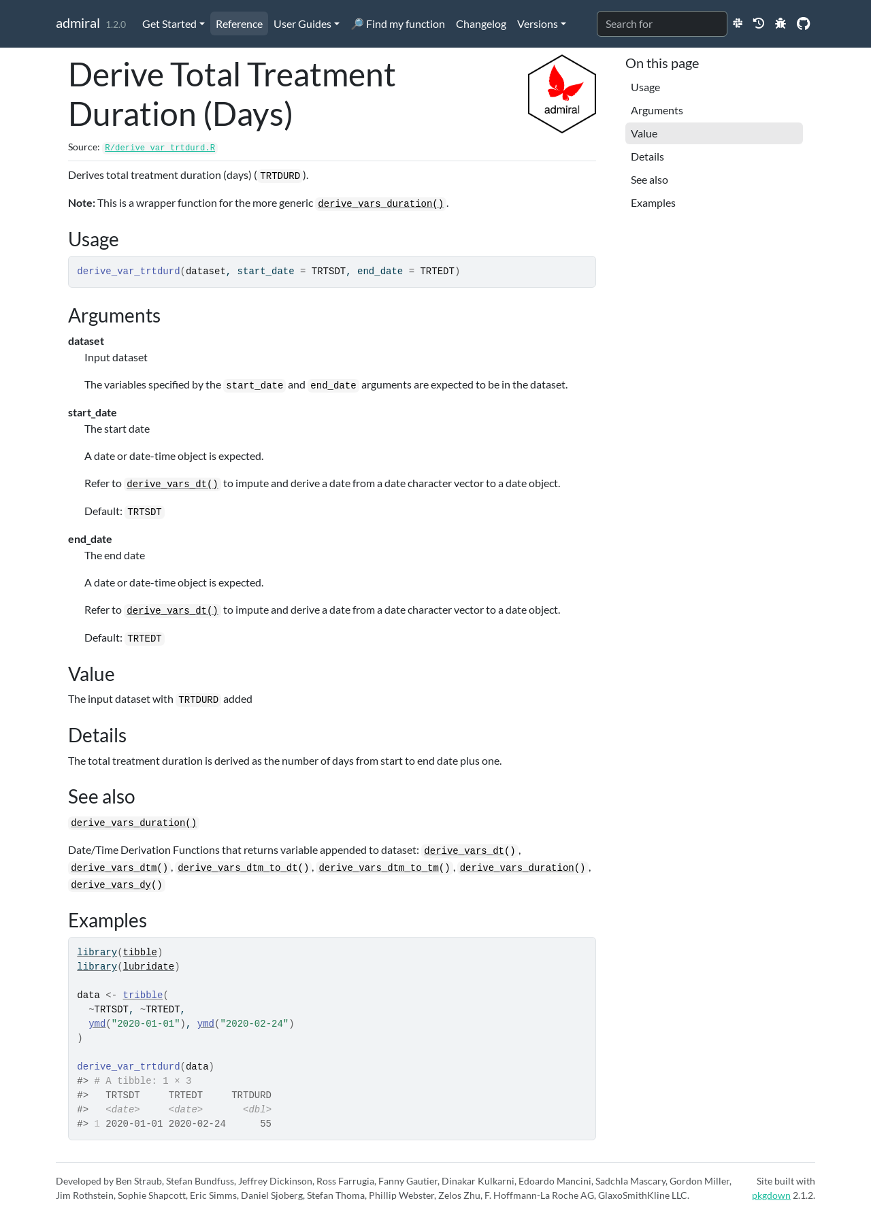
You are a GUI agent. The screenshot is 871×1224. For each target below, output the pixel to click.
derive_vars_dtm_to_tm (378, 868)
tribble (143, 995)
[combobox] (662, 24)
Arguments (657, 109)
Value (644, 133)
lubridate (149, 966)
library (97, 952)
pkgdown (771, 1195)
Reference (239, 23)
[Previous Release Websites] (759, 23)
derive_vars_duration (517, 868)
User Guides (302, 23)
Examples (653, 202)
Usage (645, 86)
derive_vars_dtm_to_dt (237, 868)
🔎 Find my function (397, 23)
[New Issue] (780, 23)
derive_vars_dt (464, 851)
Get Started (169, 23)
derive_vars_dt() (172, 484)
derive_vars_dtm (114, 868)
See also (649, 179)
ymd (96, 1024)
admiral (78, 22)
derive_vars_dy (111, 885)
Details (647, 156)
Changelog (481, 23)
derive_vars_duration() (381, 204)
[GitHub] (803, 23)
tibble (140, 952)
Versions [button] (537, 23)
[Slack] (737, 23)
